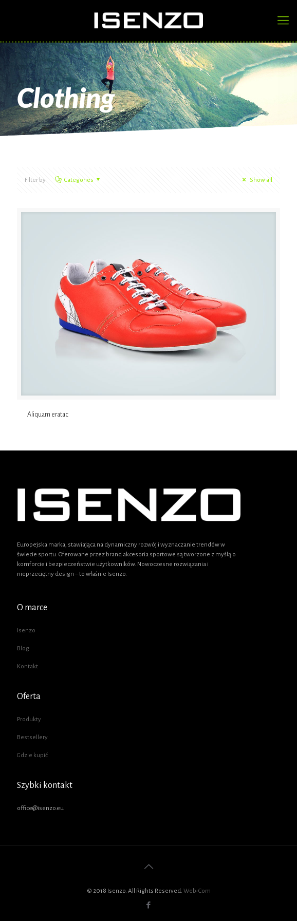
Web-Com (197, 891)
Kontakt (27, 666)
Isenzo (26, 630)
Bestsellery (32, 737)
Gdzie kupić (32, 755)
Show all (255, 180)
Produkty (29, 719)
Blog (23, 648)
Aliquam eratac (47, 414)
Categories (78, 180)
